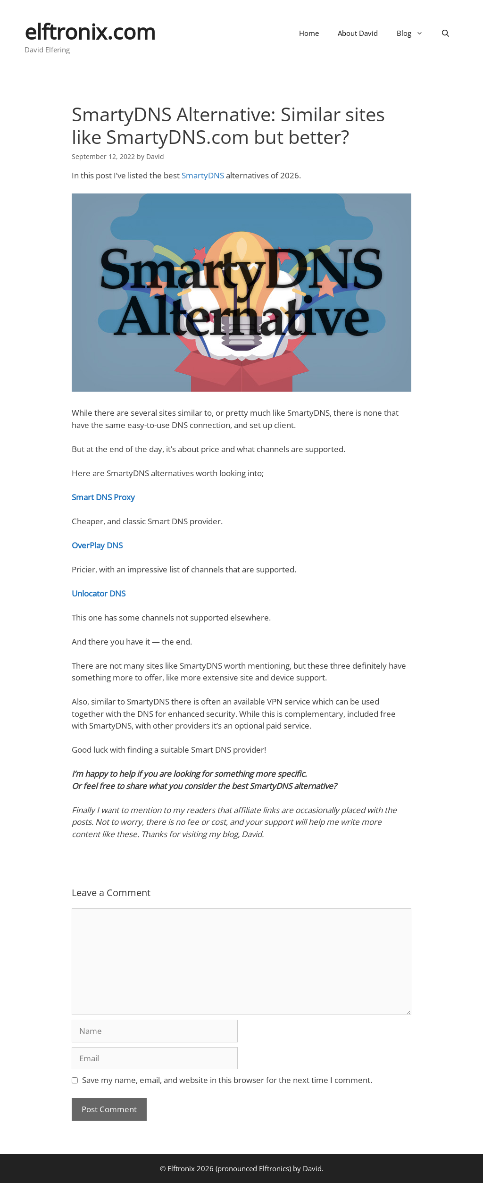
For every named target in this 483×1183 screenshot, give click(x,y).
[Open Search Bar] (445, 33)
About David (358, 33)
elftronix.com (90, 31)
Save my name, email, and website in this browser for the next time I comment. (227, 1079)
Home (309, 33)
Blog (415, 33)
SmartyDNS (203, 175)
